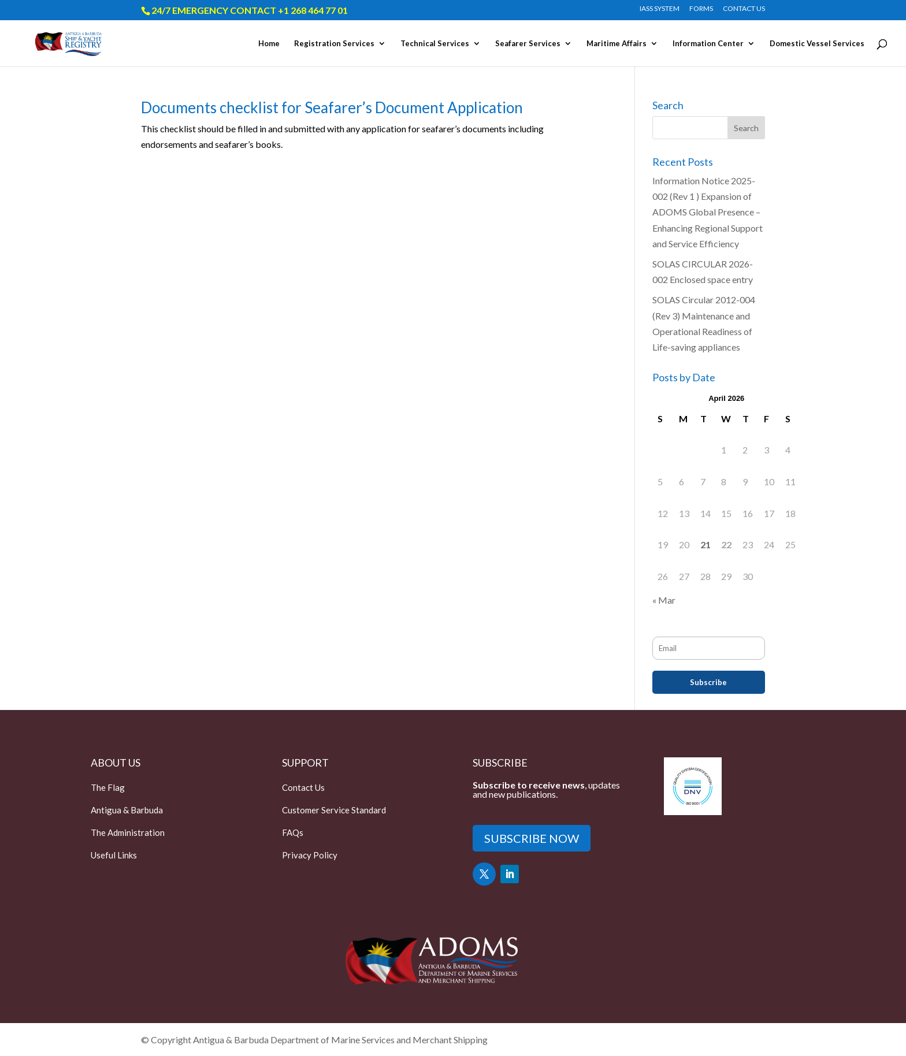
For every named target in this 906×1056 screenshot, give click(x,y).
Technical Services (434, 43)
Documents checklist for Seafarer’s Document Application (332, 107)
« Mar (663, 599)
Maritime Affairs (616, 43)
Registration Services (334, 43)
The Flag (108, 787)
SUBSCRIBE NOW (531, 838)
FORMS (701, 9)
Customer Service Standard (334, 810)
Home (269, 43)
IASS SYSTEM (660, 9)
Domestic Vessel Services (817, 43)
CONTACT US (744, 9)
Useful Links (114, 855)
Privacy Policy (309, 855)
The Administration (128, 832)
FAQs (292, 832)
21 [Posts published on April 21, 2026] (705, 544)
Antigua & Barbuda (127, 810)
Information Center (708, 43)
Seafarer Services (527, 43)
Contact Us (303, 787)
